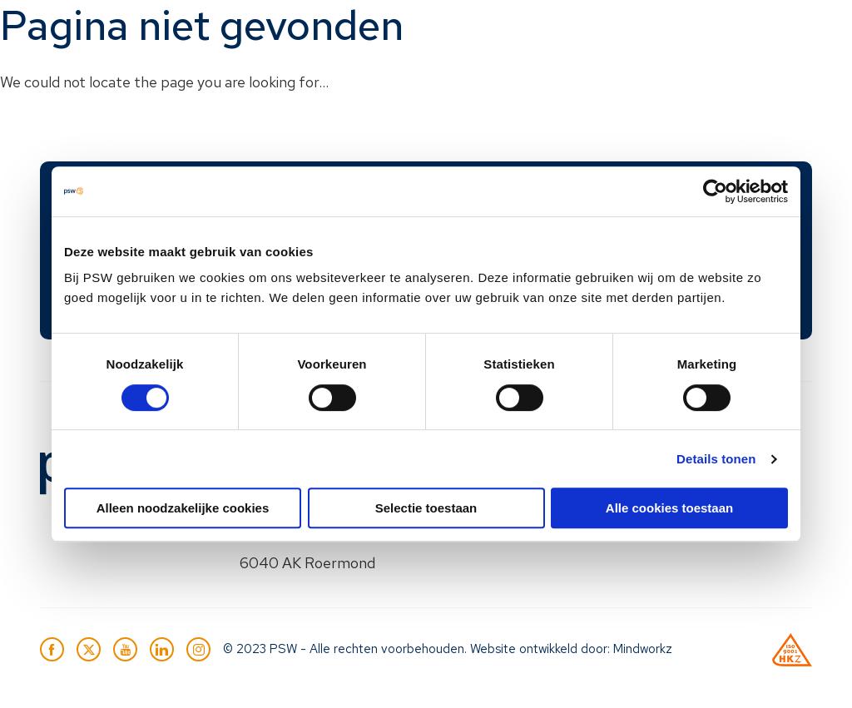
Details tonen (715, 459)
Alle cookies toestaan (669, 508)
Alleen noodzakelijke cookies (183, 508)
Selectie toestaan (426, 508)
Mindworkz (642, 649)
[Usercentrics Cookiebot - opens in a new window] (715, 191)
